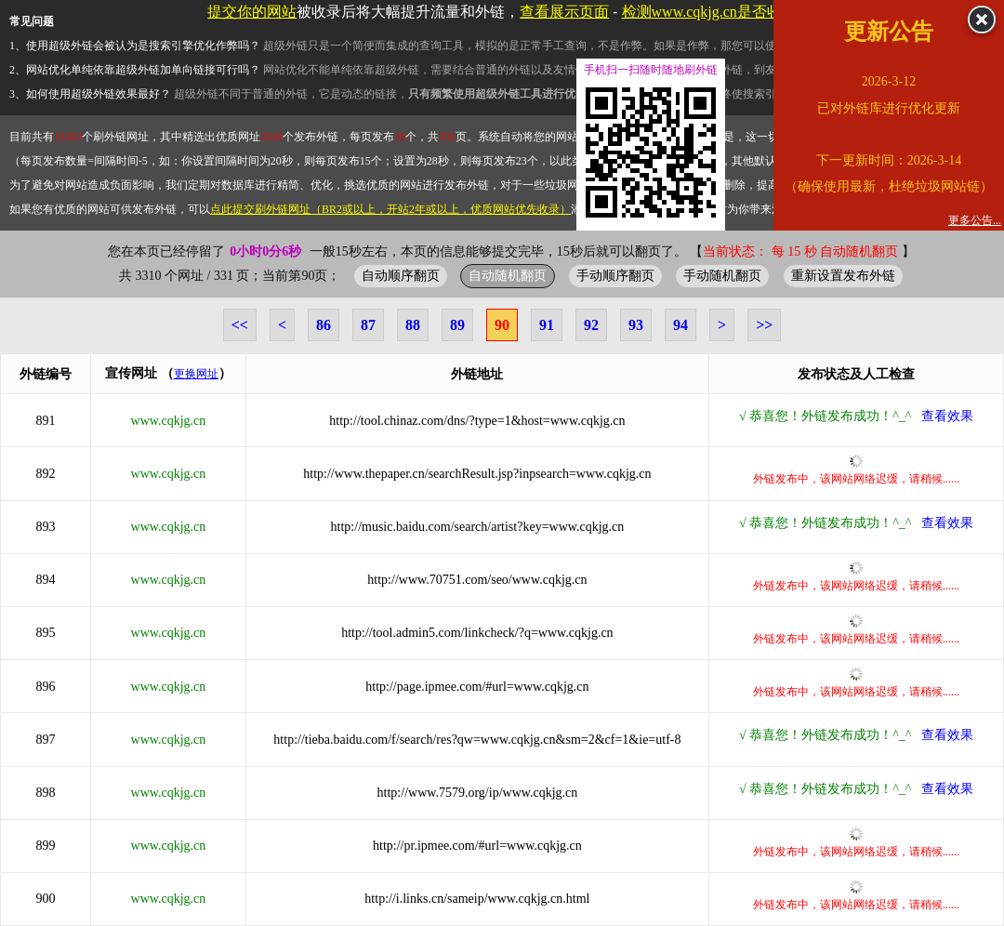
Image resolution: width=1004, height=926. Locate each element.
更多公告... (974, 220)
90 (502, 325)
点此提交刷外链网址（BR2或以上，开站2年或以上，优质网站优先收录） (390, 209)
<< (239, 325)
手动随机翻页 (722, 275)
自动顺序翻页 (401, 275)
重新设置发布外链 (843, 275)
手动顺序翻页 (615, 275)
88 (412, 325)
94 (680, 325)
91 (546, 325)
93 (635, 325)
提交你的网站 (252, 12)
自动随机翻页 (508, 275)
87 (368, 325)
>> (764, 325)
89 (457, 325)
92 (591, 325)
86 (323, 325)
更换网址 (196, 373)
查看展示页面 (564, 12)
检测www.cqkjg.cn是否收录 (709, 12)
